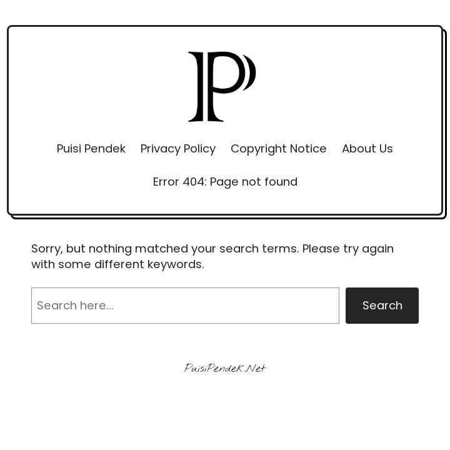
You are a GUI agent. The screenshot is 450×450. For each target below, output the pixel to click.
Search (382, 305)
